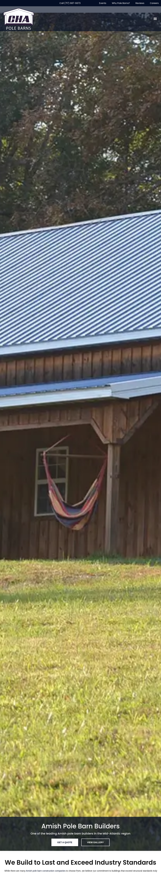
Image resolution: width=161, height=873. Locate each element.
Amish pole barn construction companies (46, 871)
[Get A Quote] (64, 842)
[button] (155, 18)
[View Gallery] (95, 842)
